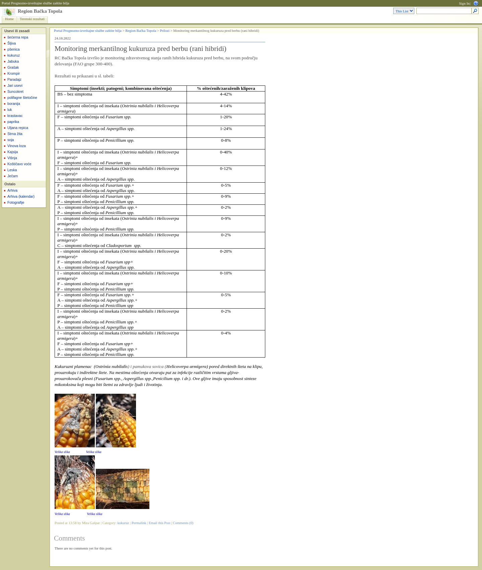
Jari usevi (14, 85)
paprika (13, 122)
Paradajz (14, 79)
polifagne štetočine (22, 98)
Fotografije (15, 202)
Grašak (13, 67)
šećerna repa (17, 37)
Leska (12, 170)
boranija (13, 104)
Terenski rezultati (32, 19)
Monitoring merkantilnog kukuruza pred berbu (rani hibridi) (140, 49)
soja (10, 140)
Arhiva (12, 190)
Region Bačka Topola (40, 11)
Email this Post (159, 523)
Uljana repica (17, 128)
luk (9, 110)
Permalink (139, 523)
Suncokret (15, 91)
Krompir (13, 73)
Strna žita (14, 134)
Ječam (12, 176)
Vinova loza (16, 146)
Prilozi (164, 31)
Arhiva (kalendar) (21, 196)
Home (9, 19)
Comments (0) (183, 523)
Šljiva (11, 43)
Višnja (12, 158)
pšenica (13, 49)
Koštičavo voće (19, 164)
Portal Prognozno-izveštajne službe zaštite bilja (35, 3)
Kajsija (12, 152)
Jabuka (13, 61)
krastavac (15, 116)
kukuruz (13, 55)
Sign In (464, 3)
